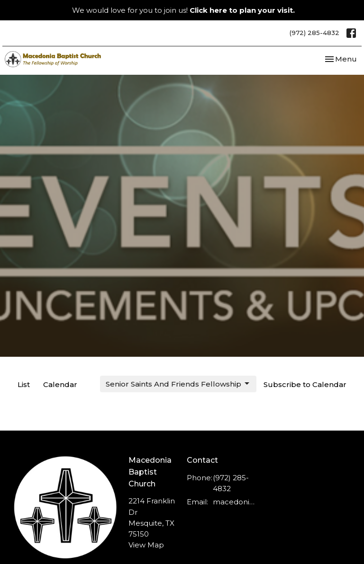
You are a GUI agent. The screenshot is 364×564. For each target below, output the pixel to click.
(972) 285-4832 (314, 32)
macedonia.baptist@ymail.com (234, 501)
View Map (146, 544)
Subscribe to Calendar (305, 384)
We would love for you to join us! (183, 10)
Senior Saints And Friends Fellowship (178, 383)
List (24, 384)
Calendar (60, 384)
